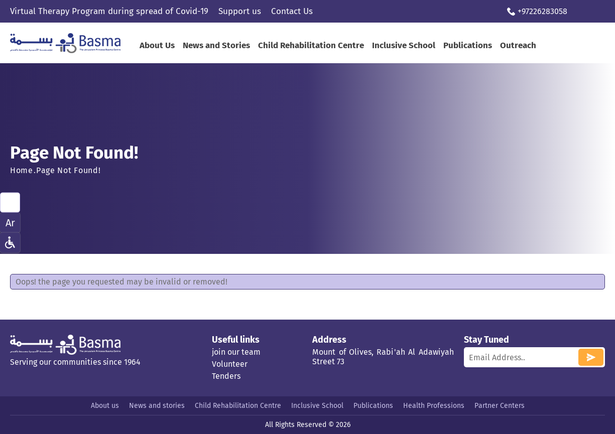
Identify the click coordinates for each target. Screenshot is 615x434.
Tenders (226, 376)
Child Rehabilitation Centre (311, 45)
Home (21, 170)
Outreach (518, 45)
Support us (239, 11)
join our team (236, 352)
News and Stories (216, 45)
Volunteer (230, 364)
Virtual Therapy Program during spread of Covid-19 (109, 11)
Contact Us (292, 11)
